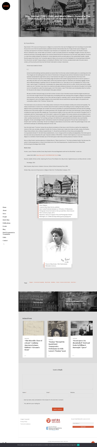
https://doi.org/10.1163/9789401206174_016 (47, 155)
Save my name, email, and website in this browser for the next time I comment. (43, 400)
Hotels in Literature (60, 12)
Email (48, 392)
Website (72, 392)
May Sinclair (47, 282)
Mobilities (53, 282)
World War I (73, 282)
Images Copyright (24, 419)
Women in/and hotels (65, 282)
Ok (78, 444)
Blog (52, 12)
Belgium (31, 282)
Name (24, 392)
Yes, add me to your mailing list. (31, 403)
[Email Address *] (83, 423)
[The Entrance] (38, 301)
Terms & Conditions (25, 424)
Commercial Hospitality (39, 282)
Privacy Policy (23, 421)
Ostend (57, 282)
